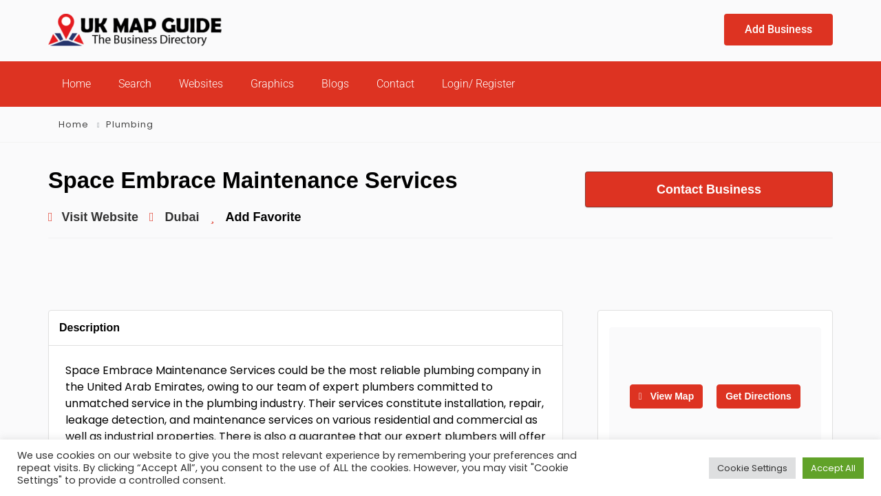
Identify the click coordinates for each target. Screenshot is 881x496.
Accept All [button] (833, 468)
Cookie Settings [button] (752, 468)
